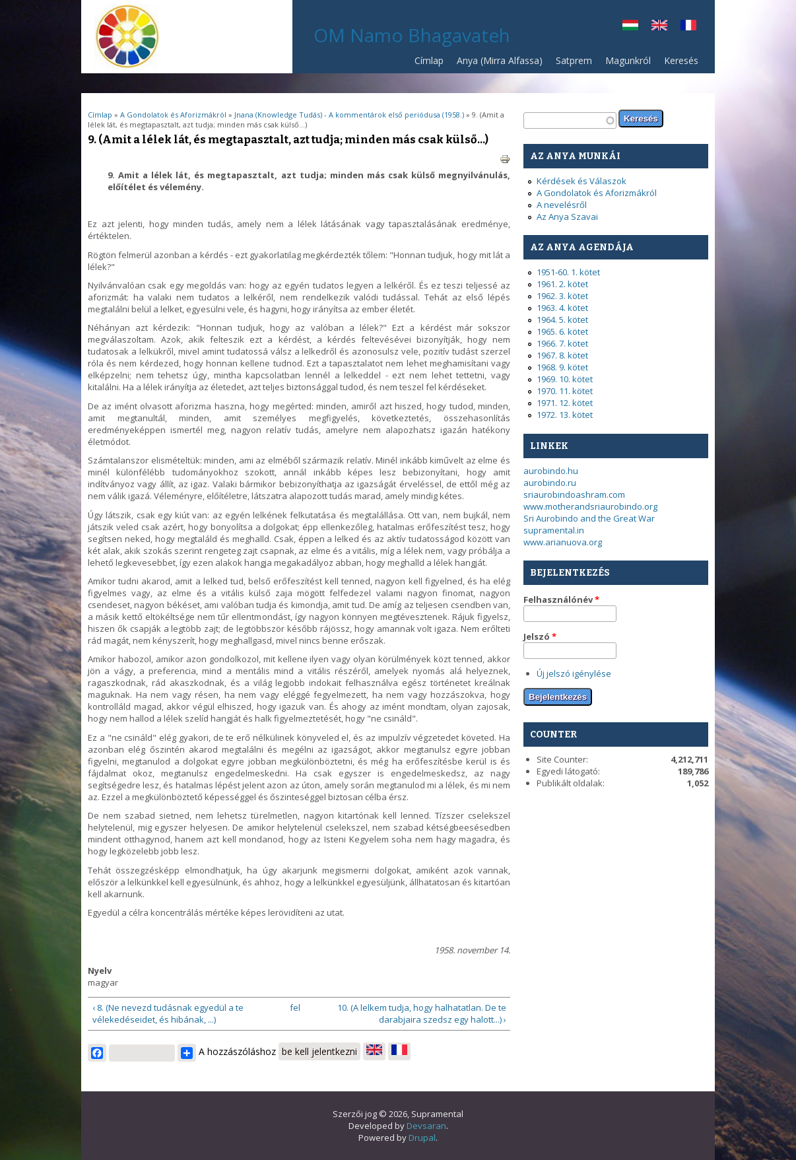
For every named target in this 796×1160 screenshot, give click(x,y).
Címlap (429, 60)
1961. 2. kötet (562, 284)
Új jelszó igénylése (574, 673)
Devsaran (426, 1126)
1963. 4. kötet (562, 308)
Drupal (422, 1137)
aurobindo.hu (550, 471)
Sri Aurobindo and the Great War (589, 518)
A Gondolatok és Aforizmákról (173, 114)
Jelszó (539, 636)
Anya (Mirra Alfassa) (500, 60)
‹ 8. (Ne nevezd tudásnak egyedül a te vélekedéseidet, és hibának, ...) (168, 1013)
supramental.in (553, 530)
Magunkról (628, 60)
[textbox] (569, 120)
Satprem (570, 63)
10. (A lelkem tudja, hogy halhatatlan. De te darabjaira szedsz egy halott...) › (421, 1013)
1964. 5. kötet (562, 319)
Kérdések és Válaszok (581, 181)
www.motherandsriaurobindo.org (590, 506)
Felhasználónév (561, 599)
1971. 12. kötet (565, 403)
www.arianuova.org (562, 542)
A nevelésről (562, 205)
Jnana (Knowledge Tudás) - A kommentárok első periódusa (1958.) (349, 114)
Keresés (681, 60)
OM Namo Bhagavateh (412, 35)
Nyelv (100, 970)
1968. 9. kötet (562, 367)
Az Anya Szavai (567, 216)
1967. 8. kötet (562, 355)
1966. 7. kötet (562, 343)
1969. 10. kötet (565, 379)
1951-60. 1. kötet (568, 272)
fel (295, 1007)
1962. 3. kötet (562, 296)
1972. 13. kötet (565, 415)
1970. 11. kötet (565, 391)
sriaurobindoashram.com (574, 494)
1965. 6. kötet (562, 331)
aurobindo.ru (549, 483)
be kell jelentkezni (319, 1051)
